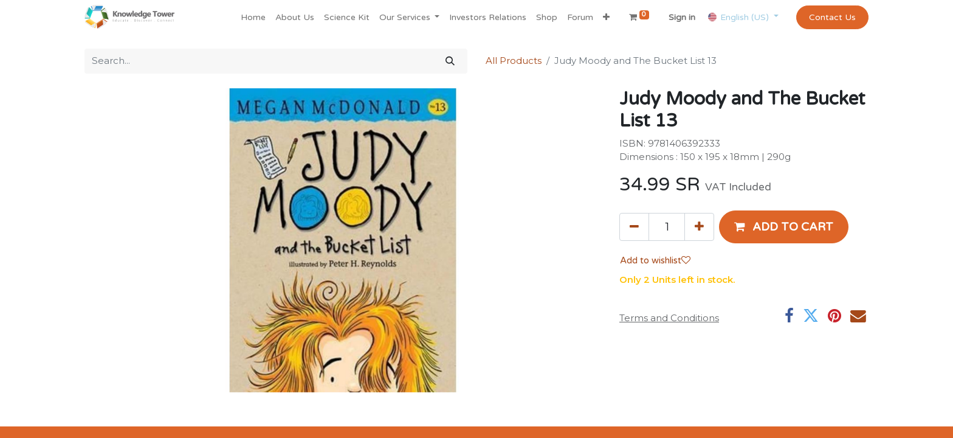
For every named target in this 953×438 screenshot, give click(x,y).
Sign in (682, 17)
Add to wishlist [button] (655, 260)
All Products (514, 60)
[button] (606, 17)
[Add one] (699, 227)
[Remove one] (634, 227)
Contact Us (832, 17)
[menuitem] (253, 17)
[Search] (450, 61)
